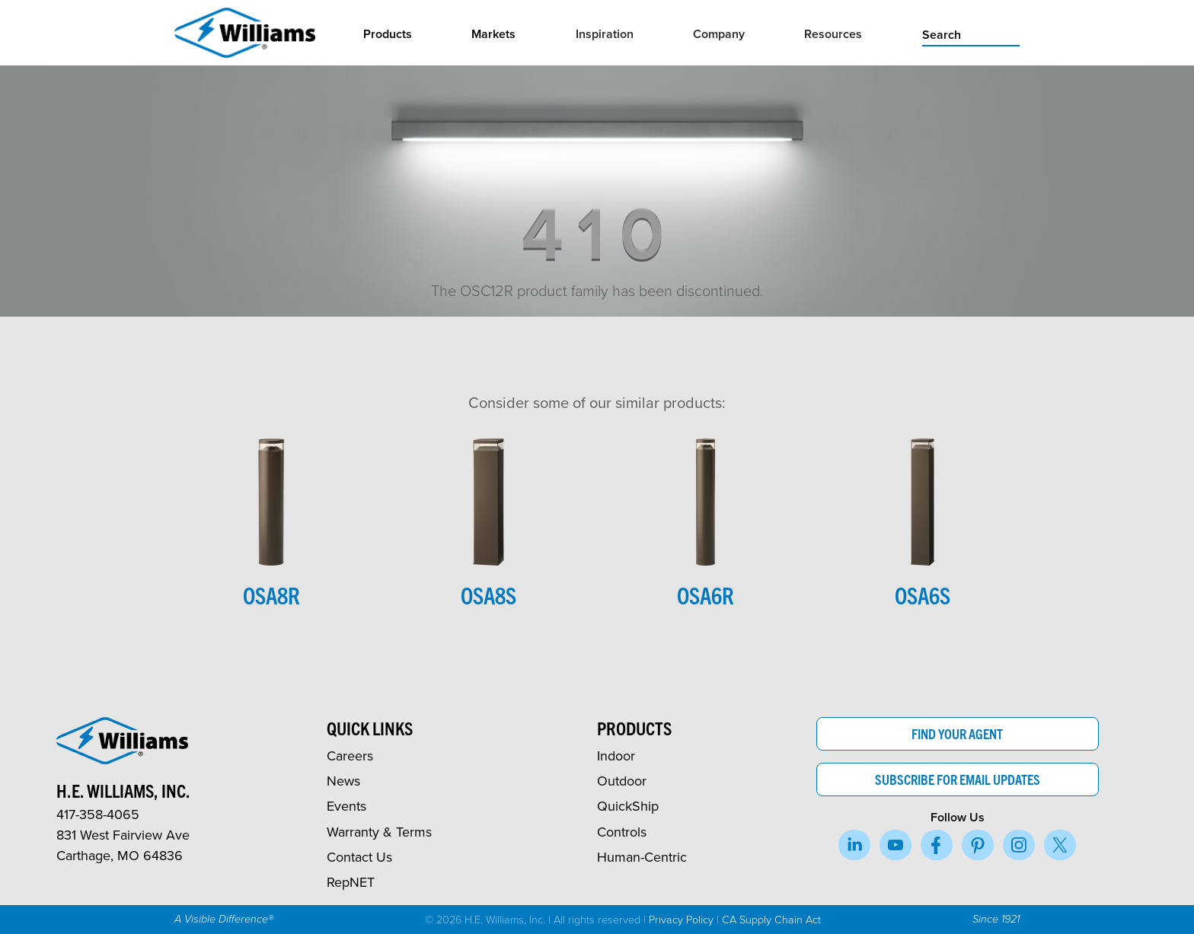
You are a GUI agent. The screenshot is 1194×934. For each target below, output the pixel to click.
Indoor (616, 755)
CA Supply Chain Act (771, 918)
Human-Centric (642, 856)
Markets (493, 34)
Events (346, 805)
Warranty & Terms (379, 831)
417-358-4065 (97, 814)
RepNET (351, 881)
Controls (621, 831)
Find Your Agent (957, 733)
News (343, 780)
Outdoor (621, 780)
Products (387, 34)
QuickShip (628, 805)
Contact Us (359, 856)
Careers (350, 755)
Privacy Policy (681, 918)
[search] (971, 33)
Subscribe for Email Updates (957, 779)
